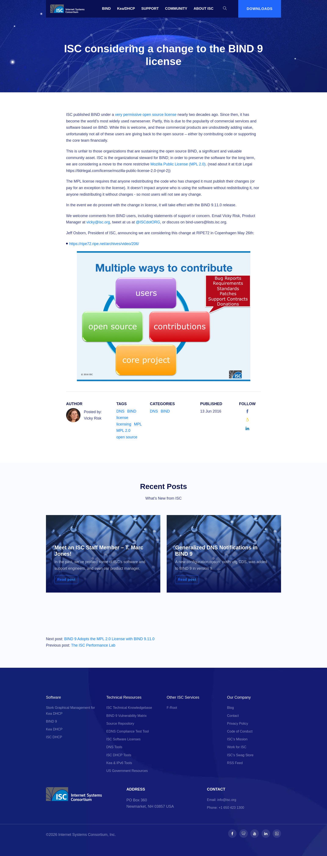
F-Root (172, 707)
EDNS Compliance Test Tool (127, 731)
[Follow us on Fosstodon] (243, 833)
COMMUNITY (176, 9)
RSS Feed (235, 763)
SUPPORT (150, 9)
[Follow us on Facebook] (232, 833)
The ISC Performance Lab (93, 645)
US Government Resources (127, 771)
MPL (138, 424)
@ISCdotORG (148, 222)
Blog (230, 707)
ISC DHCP (54, 737)
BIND (106, 9)
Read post (66, 579)
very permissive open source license (145, 114)
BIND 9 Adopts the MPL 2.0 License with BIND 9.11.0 (109, 639)
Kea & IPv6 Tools (119, 763)
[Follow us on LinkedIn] (266, 833)
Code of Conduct (239, 731)
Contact (233, 715)
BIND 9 (51, 721)
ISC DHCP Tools (118, 755)
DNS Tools (114, 747)
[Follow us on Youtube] (254, 833)
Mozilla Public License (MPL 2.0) (177, 164)
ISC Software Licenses (123, 739)
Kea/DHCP (126, 9)
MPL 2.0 (123, 430)
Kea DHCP (54, 729)
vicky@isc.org (98, 222)
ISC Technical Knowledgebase (129, 707)
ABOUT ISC (203, 9)
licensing (123, 424)
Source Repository (120, 723)
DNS (120, 411)
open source (126, 437)
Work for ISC (236, 747)
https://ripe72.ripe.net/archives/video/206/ (104, 244)
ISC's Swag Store (240, 755)
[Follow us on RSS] (277, 833)
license (122, 418)
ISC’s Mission (237, 739)
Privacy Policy (237, 723)
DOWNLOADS (260, 9)
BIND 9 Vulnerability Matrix (126, 715)
